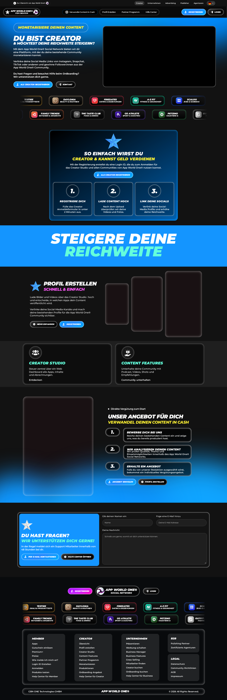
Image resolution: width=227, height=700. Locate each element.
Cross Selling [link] (133, 659)
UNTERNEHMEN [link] (136, 638)
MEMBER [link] (38, 638)
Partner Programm (131, 12)
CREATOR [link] (85, 638)
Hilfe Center (151, 12)
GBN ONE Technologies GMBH (45, 691)
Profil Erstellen (109, 12)
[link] (21, 12)
